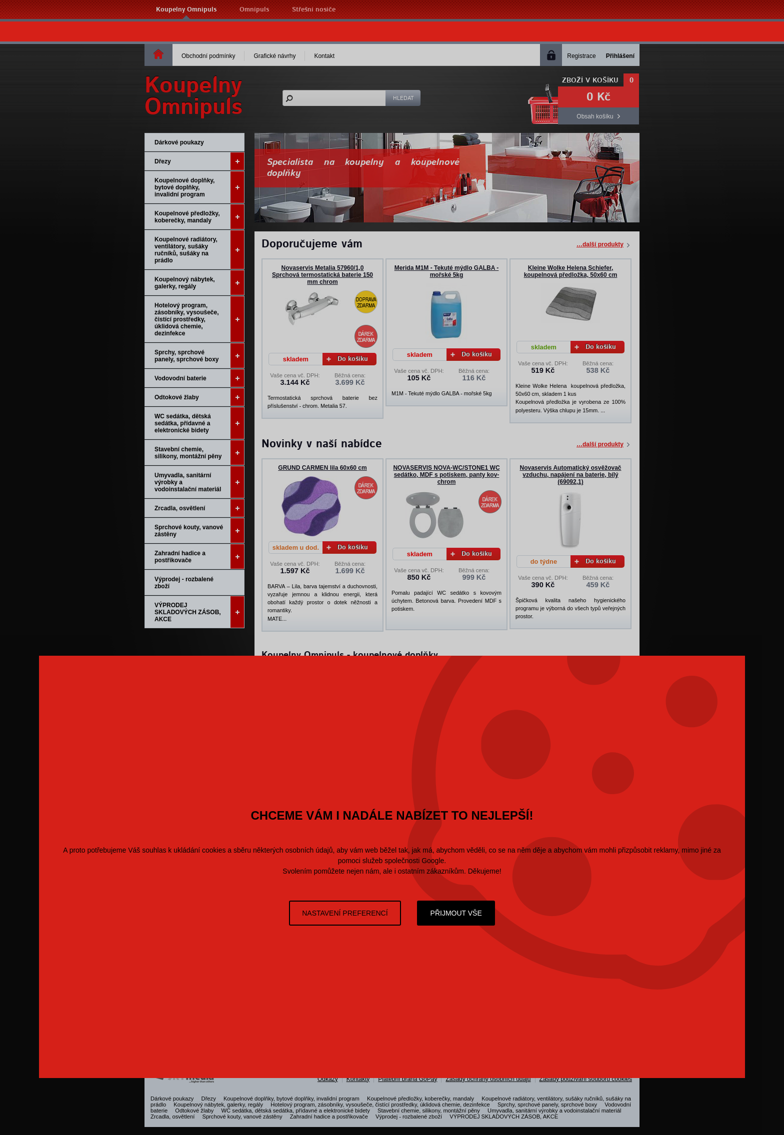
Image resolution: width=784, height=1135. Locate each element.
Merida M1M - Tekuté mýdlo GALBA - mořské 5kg (446, 271)
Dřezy (199, 161)
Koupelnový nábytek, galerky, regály (199, 282)
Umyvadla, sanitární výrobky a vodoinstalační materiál (199, 482)
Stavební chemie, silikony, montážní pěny (199, 452)
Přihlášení (620, 55)
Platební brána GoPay (407, 1079)
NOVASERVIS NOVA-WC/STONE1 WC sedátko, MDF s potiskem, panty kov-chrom (446, 474)
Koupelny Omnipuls (186, 9)
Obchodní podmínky (208, 55)
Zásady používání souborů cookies (586, 1079)
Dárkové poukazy (179, 142)
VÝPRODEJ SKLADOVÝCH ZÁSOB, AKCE (199, 612)
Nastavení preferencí (345, 913)
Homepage (159, 54)
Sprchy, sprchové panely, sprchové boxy (199, 355)
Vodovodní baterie (199, 378)
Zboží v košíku (590, 80)
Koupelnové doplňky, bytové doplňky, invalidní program (199, 187)
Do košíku (347, 359)
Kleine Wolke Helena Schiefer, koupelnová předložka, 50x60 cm (571, 271)
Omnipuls (254, 9)
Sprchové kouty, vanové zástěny (199, 530)
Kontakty (358, 1079)
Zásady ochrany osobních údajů (488, 1079)
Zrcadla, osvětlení (199, 508)
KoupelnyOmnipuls (193, 96)
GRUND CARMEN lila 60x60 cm (322, 467)
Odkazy (328, 1079)
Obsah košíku (594, 116)
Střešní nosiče (314, 9)
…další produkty (600, 244)
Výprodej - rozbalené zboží (184, 583)
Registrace (581, 55)
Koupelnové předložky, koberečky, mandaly (199, 216)
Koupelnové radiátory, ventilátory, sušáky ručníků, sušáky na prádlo (199, 249)
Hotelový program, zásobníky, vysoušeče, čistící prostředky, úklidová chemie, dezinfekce (199, 319)
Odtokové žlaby (199, 397)
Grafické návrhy (275, 55)
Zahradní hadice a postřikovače (199, 556)
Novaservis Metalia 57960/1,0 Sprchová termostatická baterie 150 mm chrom (322, 274)
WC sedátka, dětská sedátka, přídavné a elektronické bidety (199, 423)
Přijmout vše (456, 913)
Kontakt (324, 55)
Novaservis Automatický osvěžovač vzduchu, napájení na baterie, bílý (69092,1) (571, 474)
